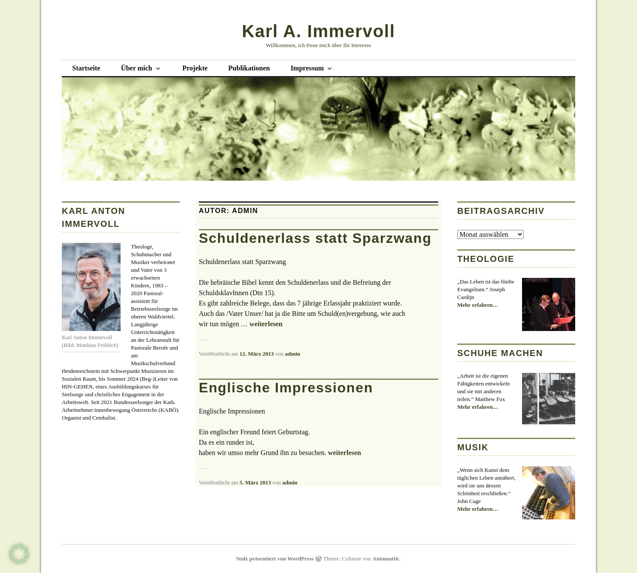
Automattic (386, 558)
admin (292, 353)
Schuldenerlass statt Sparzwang (315, 238)
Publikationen (249, 68)
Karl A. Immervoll (318, 31)
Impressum (307, 68)
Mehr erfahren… (477, 305)
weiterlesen (265, 324)
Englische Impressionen (286, 387)
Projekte (194, 68)
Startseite (86, 68)
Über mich (136, 68)
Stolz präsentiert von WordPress (275, 558)
